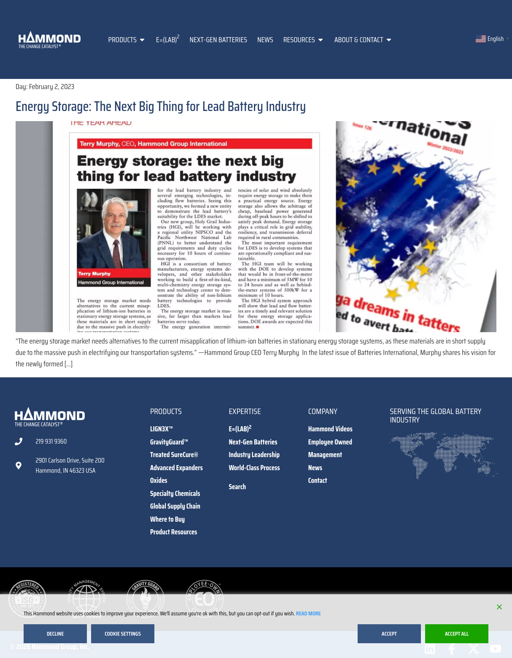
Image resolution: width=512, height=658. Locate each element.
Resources (303, 40)
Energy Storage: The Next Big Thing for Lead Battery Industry (161, 106)
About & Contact (363, 40)
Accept (389, 633)
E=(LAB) (167, 39)
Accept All (457, 633)
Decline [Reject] (55, 633)
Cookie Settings (123, 633)
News (265, 40)
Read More (308, 613)
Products (127, 40)
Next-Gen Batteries (218, 40)
